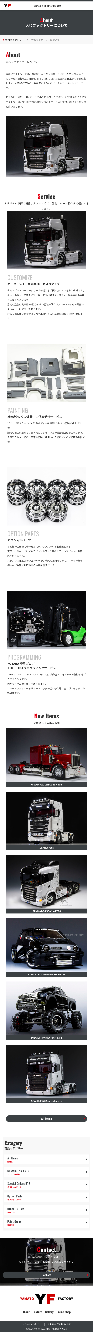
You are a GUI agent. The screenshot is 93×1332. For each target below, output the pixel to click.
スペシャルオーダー (46, 1184)
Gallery (49, 1312)
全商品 (46, 1159)
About (26, 1312)
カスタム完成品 (46, 1172)
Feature (37, 1312)
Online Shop (64, 1312)
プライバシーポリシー (32, 1324)
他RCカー (46, 1210)
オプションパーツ (46, 1197)
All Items (46, 1118)
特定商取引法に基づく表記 (59, 1324)
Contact (46, 1275)
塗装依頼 (46, 1222)
